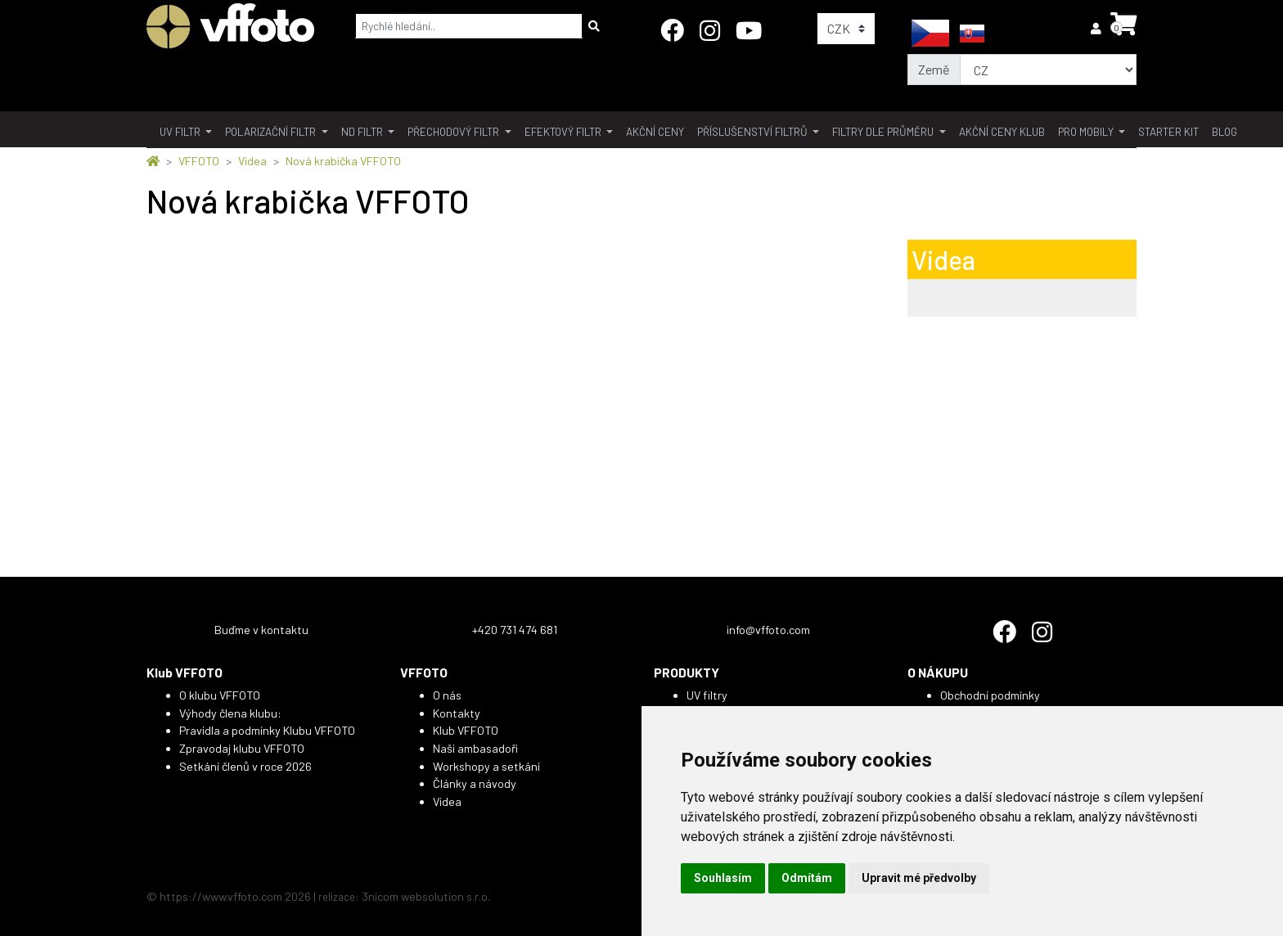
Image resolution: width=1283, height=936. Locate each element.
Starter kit (1168, 131)
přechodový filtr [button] (454, 131)
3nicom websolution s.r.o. (426, 896)
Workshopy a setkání (486, 766)
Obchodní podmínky (990, 695)
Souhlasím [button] (723, 877)
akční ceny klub (1002, 131)
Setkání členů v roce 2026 (245, 766)
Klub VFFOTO (184, 672)
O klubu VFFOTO (219, 695)
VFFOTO (198, 161)
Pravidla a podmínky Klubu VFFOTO (267, 730)
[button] (1097, 28)
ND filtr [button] (363, 131)
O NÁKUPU (937, 672)
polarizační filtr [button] (271, 131)
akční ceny (655, 131)
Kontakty (456, 713)
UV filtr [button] (181, 131)
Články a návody (474, 783)
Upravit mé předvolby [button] (919, 877)
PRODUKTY (686, 672)
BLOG (1224, 131)
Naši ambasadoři (475, 748)
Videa (252, 161)
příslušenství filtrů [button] (753, 131)
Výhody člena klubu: (230, 713)
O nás (447, 695)
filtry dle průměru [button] (884, 131)
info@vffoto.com (768, 630)
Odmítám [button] (806, 877)
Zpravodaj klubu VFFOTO (241, 748)
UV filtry (707, 695)
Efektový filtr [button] (564, 131)
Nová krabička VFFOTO (343, 161)
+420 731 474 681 (514, 630)
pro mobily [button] (1087, 131)
